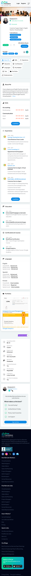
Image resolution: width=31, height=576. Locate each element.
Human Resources (6, 479)
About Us (4, 536)
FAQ (3, 522)
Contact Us (5, 539)
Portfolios (14, 71)
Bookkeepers (5, 476)
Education (6, 64)
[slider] (20, 110)
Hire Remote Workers (8, 458)
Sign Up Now (15, 422)
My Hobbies (17, 67)
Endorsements (7, 75)
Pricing (3, 524)
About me (6, 60)
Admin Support (6, 474)
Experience (24, 60)
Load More (15, 123)
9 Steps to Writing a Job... (8, 554)
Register (23, 3)
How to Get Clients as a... (8, 551)
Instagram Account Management (13, 311)
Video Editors (5, 466)
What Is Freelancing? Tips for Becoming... (13, 549)
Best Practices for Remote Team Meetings (13, 546)
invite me (24, 46)
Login (18, 3)
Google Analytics (8, 328)
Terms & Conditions (15, 574)
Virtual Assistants (6, 461)
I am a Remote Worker (7, 519)
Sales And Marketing (7, 468)
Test (4, 71)
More (14, 96)
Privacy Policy (5, 574)
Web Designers (6, 463)
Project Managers (6, 471)
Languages (6, 67)
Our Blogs (5, 543)
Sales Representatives (8, 481)
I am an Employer (6, 517)
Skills (14, 60)
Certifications (17, 64)
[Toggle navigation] (29, 3)
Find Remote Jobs (7, 486)
